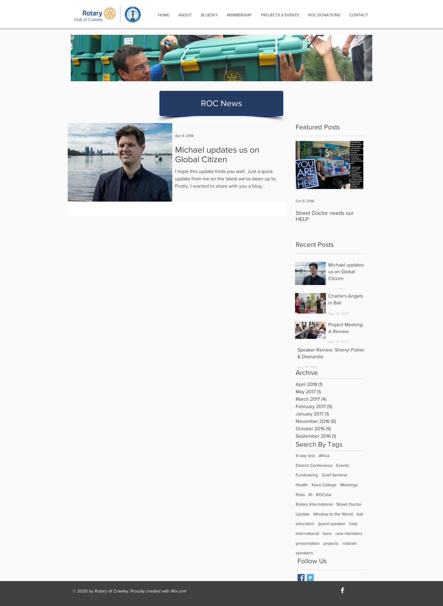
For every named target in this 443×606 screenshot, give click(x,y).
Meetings (349, 484)
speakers (304, 552)
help (353, 523)
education (305, 523)
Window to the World (333, 514)
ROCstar (324, 494)
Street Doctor (349, 504)
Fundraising (307, 474)
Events (342, 465)
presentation (308, 543)
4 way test (305, 455)
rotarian (349, 543)
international (307, 533)
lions (327, 533)
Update (302, 514)
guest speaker (331, 523)
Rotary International (314, 504)
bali (360, 514)
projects (331, 543)
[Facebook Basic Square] (301, 577)
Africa (324, 455)
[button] (185, 15)
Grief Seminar (335, 474)
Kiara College (324, 484)
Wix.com (178, 590)
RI (310, 494)
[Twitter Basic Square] (310, 577)
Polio (300, 494)
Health (302, 484)
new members (348, 533)
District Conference (314, 465)
